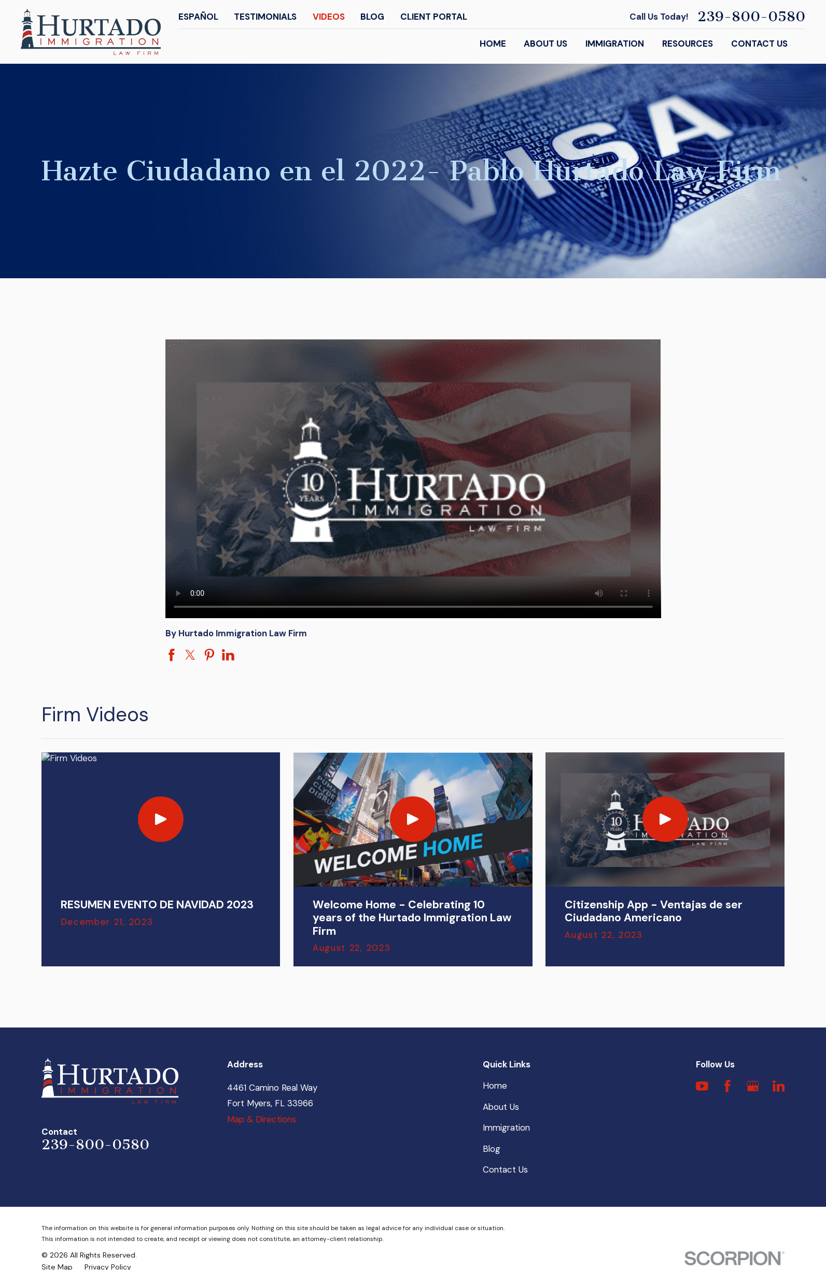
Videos (329, 16)
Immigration (506, 1127)
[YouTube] (702, 1086)
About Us (501, 1106)
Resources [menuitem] (687, 43)
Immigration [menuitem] (614, 43)
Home (495, 1085)
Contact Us (505, 1169)
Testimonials (265, 16)
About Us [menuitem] (545, 43)
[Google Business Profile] (753, 1086)
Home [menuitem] (493, 43)
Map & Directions (261, 1119)
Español (198, 16)
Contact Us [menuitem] (759, 43)
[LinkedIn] (779, 1086)
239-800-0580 (751, 16)
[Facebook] (727, 1086)
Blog (372, 16)
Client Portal (433, 16)
